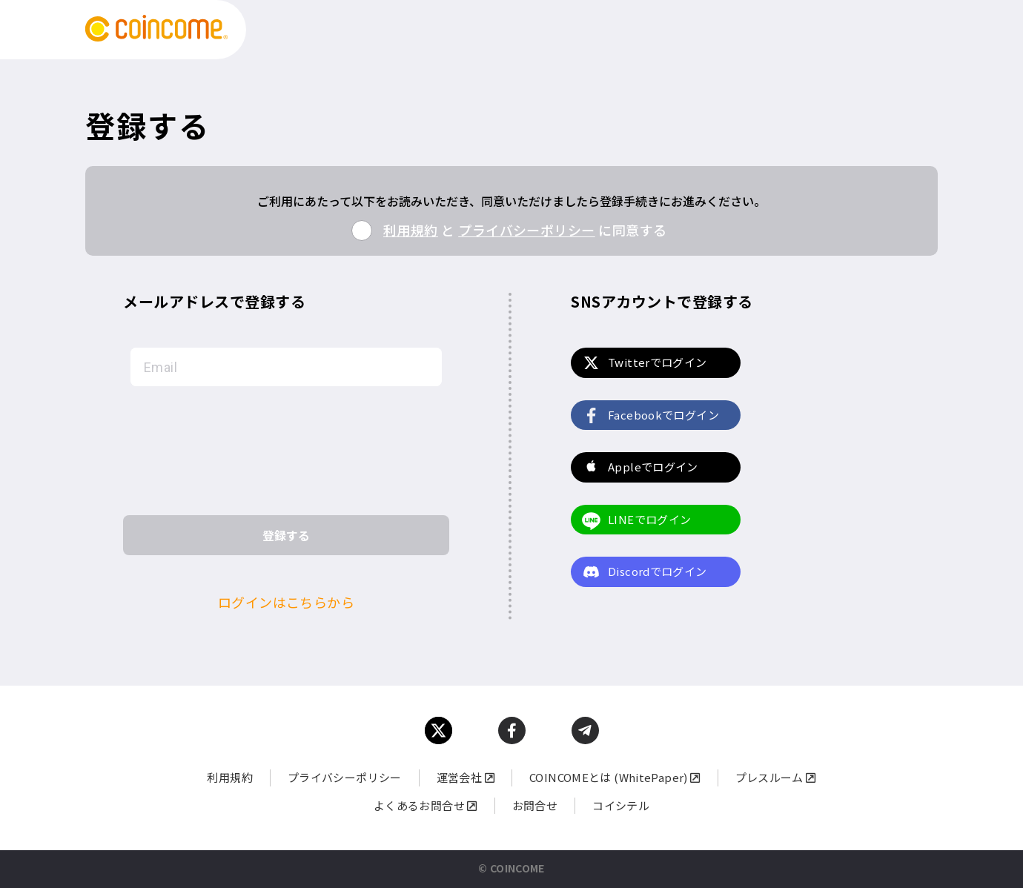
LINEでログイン (649, 519)
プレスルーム (775, 777)
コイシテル (620, 805)
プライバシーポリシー (526, 229)
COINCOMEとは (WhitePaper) (615, 777)
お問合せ (535, 805)
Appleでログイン (653, 466)
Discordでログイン (657, 571)
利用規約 (410, 229)
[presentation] (286, 450)
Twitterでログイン (657, 362)
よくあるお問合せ (425, 805)
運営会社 (465, 777)
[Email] (286, 367)
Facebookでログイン (663, 415)
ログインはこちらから (286, 602)
